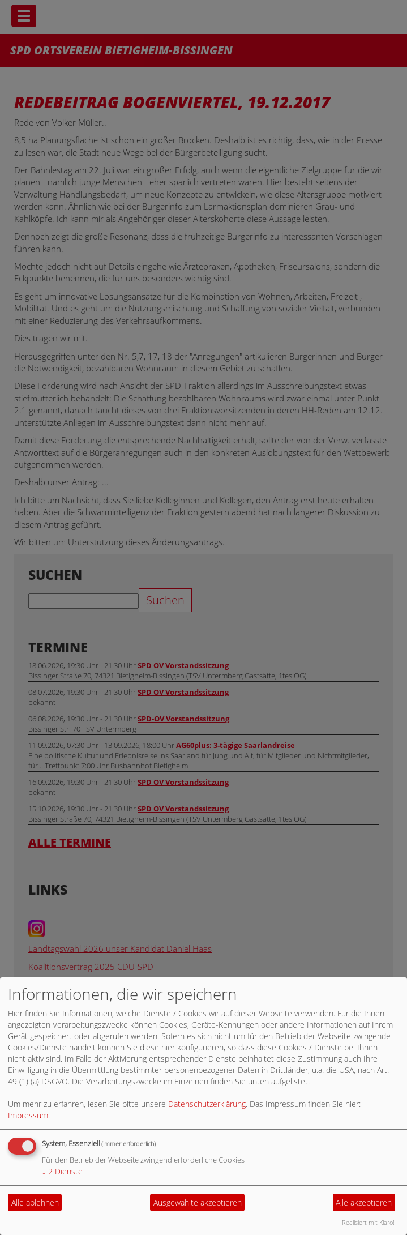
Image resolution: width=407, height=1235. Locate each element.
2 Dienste (62, 1171)
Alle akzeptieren (364, 1202)
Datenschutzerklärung (207, 1104)
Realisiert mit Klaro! (368, 1222)
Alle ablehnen (35, 1202)
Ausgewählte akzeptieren (197, 1202)
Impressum (28, 1115)
